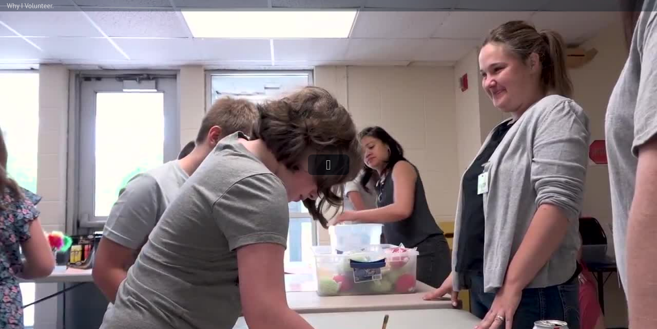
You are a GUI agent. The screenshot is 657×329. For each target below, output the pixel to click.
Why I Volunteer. (30, 5)
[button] (328, 164)
